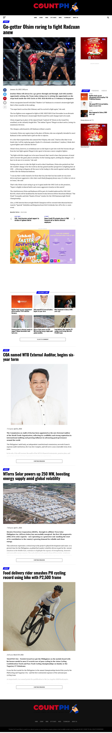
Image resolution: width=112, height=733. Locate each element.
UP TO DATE (53, 17)
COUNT (41, 17)
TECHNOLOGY (67, 17)
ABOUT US (75, 17)
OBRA (46, 17)
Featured (24, 212)
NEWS (60, 17)
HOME (35, 17)
